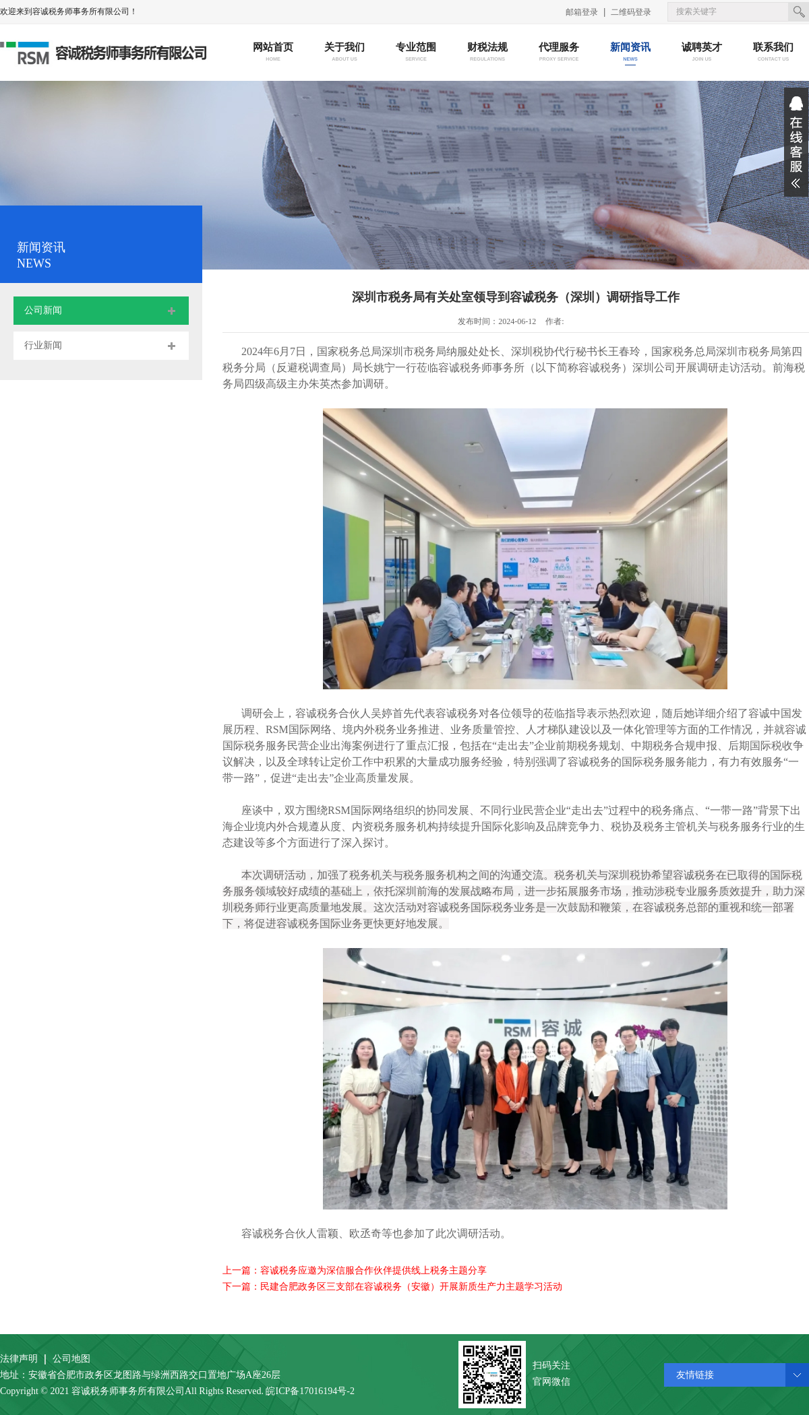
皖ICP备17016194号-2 (310, 1391)
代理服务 (559, 53)
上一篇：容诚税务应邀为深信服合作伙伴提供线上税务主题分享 (354, 1270)
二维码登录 (631, 12)
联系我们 (773, 53)
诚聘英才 (702, 53)
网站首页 (273, 53)
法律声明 (19, 1359)
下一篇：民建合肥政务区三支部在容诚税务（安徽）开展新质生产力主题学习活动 (392, 1287)
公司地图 (71, 1359)
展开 (796, 142)
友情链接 (695, 1375)
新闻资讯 (630, 53)
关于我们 (344, 53)
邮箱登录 (582, 12)
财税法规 (487, 53)
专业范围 (416, 53)
